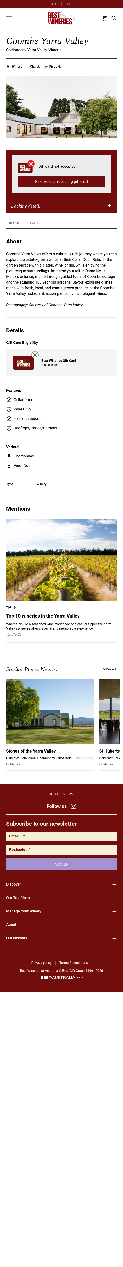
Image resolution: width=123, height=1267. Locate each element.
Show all (110, 674)
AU (53, 4)
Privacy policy (41, 963)
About (14, 227)
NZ (69, 4)
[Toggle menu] (9, 18)
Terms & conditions (73, 963)
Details (32, 227)
